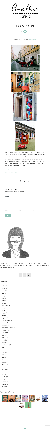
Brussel (3, 356)
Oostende (4, 383)
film (2, 312)
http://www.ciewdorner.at (11, 172)
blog (3, 376)
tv (2, 361)
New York (4, 317)
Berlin (3, 349)
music (3, 292)
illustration (4, 344)
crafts (3, 287)
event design (5, 334)
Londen (3, 324)
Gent (3, 297)
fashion (3, 366)
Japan (3, 305)
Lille (3, 368)
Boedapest (4, 339)
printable (4, 378)
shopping (4, 332)
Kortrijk (3, 302)
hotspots (4, 351)
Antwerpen (4, 290)
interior (3, 354)
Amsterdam (4, 327)
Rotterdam (4, 364)
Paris (3, 295)
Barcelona (4, 371)
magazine (4, 319)
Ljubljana (4, 386)
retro (3, 300)
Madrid (3, 337)
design (3, 388)
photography (33, 39)
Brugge (3, 314)
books (3, 373)
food (3, 359)
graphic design (5, 346)
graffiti (3, 310)
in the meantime (6, 322)
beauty (3, 341)
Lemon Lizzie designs (7, 329)
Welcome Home (12, 170)
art (29, 39)
